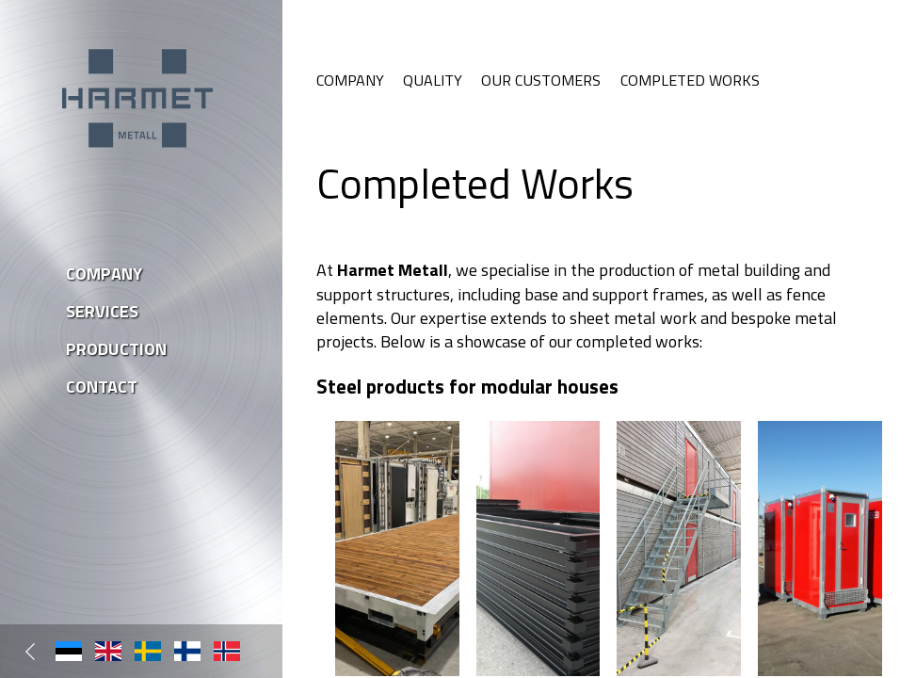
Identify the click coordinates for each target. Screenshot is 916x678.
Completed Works (690, 80)
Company (350, 80)
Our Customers (541, 80)
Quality (432, 80)
